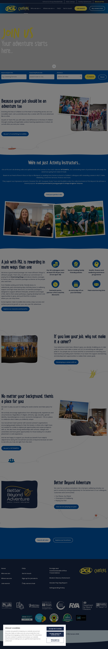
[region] (34, 635)
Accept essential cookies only (55, 634)
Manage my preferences (55, 640)
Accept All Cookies (55, 629)
